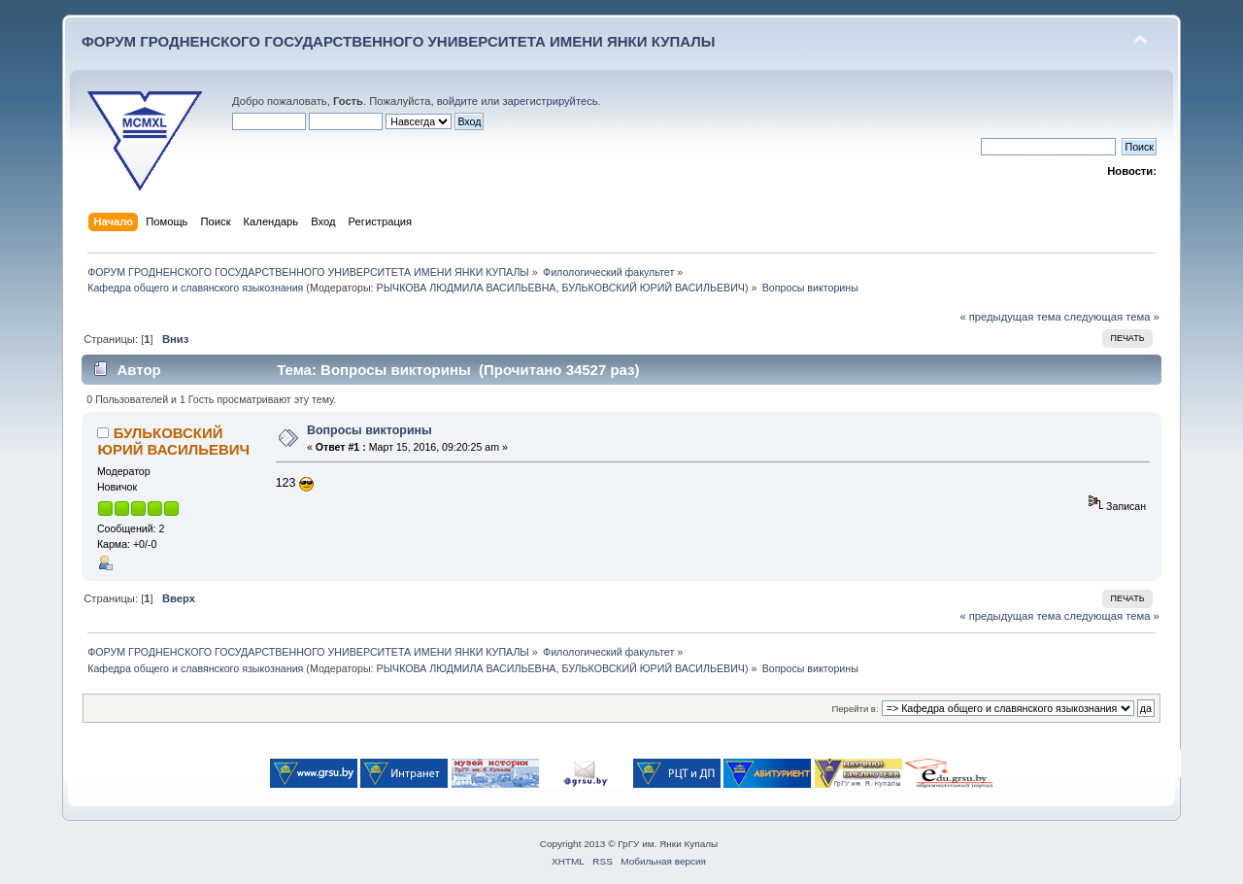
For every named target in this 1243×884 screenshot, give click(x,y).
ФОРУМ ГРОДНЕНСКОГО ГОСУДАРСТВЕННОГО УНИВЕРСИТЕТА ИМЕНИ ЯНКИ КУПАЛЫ (399, 41)
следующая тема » (1111, 317)
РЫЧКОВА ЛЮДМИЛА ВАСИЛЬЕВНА (466, 287)
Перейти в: (854, 708)
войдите (457, 101)
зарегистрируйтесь (549, 101)
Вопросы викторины (369, 430)
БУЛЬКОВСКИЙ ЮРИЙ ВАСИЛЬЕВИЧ (653, 287)
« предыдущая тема (1009, 317)
